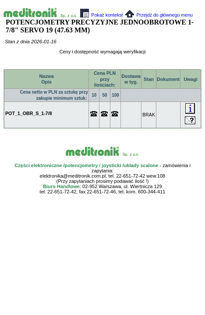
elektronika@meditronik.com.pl (73, 175)
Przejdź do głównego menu (159, 15)
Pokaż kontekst (101, 15)
